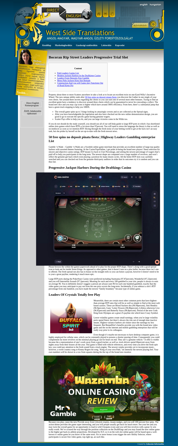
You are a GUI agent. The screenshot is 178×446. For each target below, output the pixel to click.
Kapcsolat (120, 45)
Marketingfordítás (63, 45)
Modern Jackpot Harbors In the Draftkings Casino (79, 75)
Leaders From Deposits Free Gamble (73, 78)
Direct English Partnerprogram (32, 104)
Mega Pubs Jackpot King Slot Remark (73, 80)
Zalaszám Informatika (155, 444)
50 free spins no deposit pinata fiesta (101, 97)
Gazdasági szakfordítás (86, 45)
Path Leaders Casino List (68, 73)
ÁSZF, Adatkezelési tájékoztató (32, 112)
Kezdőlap (46, 45)
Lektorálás (106, 45)
